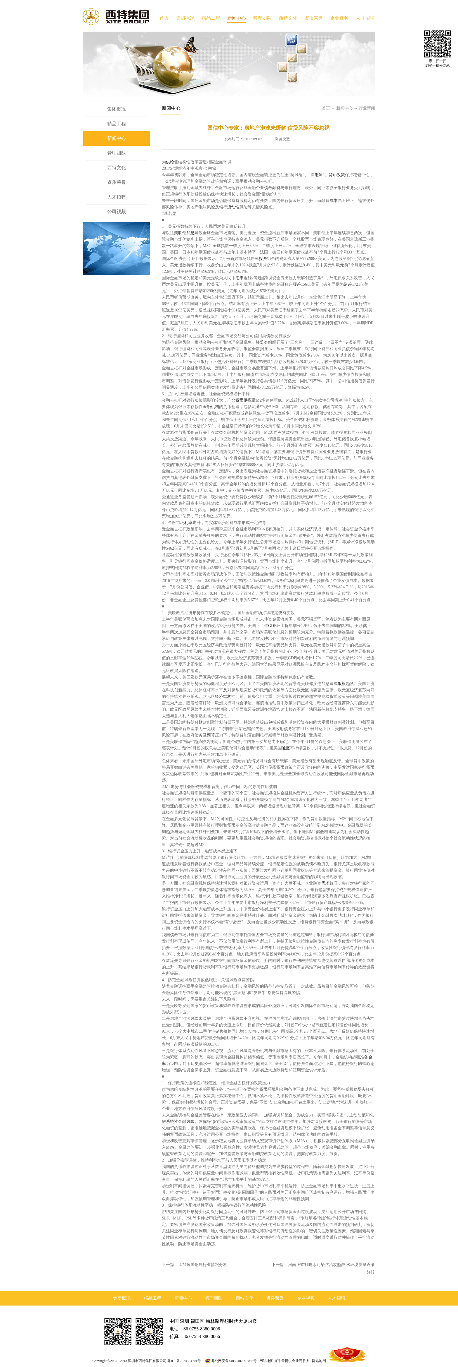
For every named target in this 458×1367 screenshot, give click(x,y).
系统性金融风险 (180, 1121)
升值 (199, 284)
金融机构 (211, 407)
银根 (342, 683)
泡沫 (319, 175)
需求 (325, 883)
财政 (203, 722)
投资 (263, 258)
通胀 (286, 748)
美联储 (180, 233)
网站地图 (265, 1361)
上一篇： (194, 1264)
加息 (190, 233)
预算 (211, 735)
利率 (188, 522)
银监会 (262, 342)
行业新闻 (367, 108)
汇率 (239, 278)
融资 (276, 188)
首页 (164, 18)
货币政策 (337, 175)
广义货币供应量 (241, 400)
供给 (170, 162)
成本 (333, 200)
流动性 (233, 207)
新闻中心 (344, 108)
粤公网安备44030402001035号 (234, 1361)
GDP (272, 625)
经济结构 (223, 696)
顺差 (297, 284)
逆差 (348, 284)
